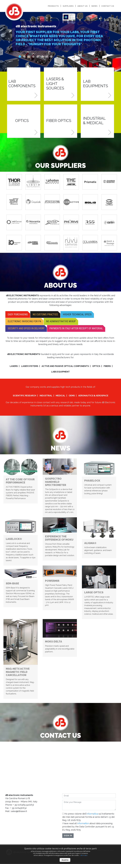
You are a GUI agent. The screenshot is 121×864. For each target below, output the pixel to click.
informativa (92, 813)
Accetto (65, 860)
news (94, 6)
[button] (9, 42)
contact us (107, 6)
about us (82, 6)
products (53, 6)
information (83, 823)
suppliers (68, 6)
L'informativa (83, 855)
